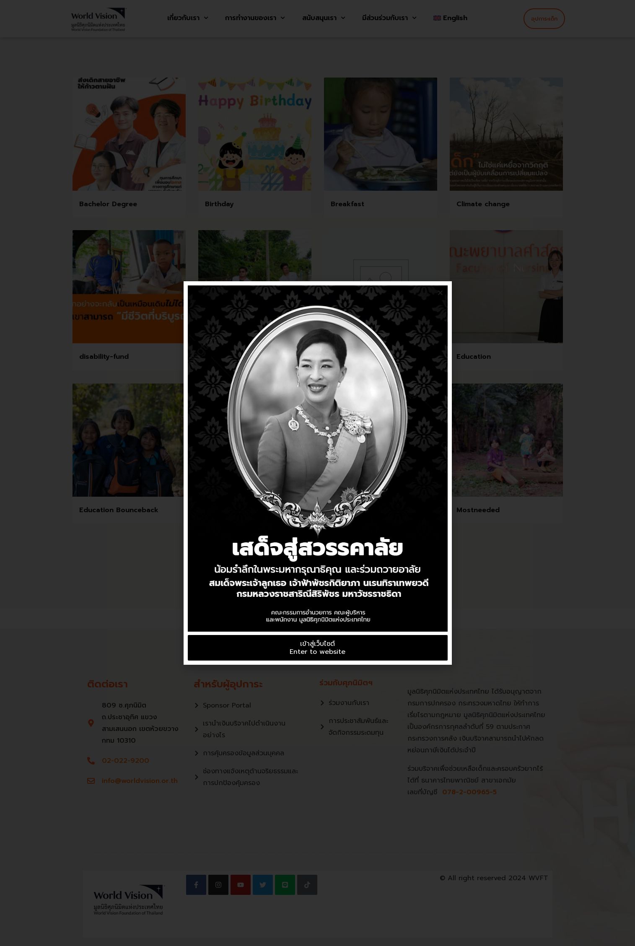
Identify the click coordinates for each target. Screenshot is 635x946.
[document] (317, 473)
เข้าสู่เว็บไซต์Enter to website (317, 647)
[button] (440, 293)
